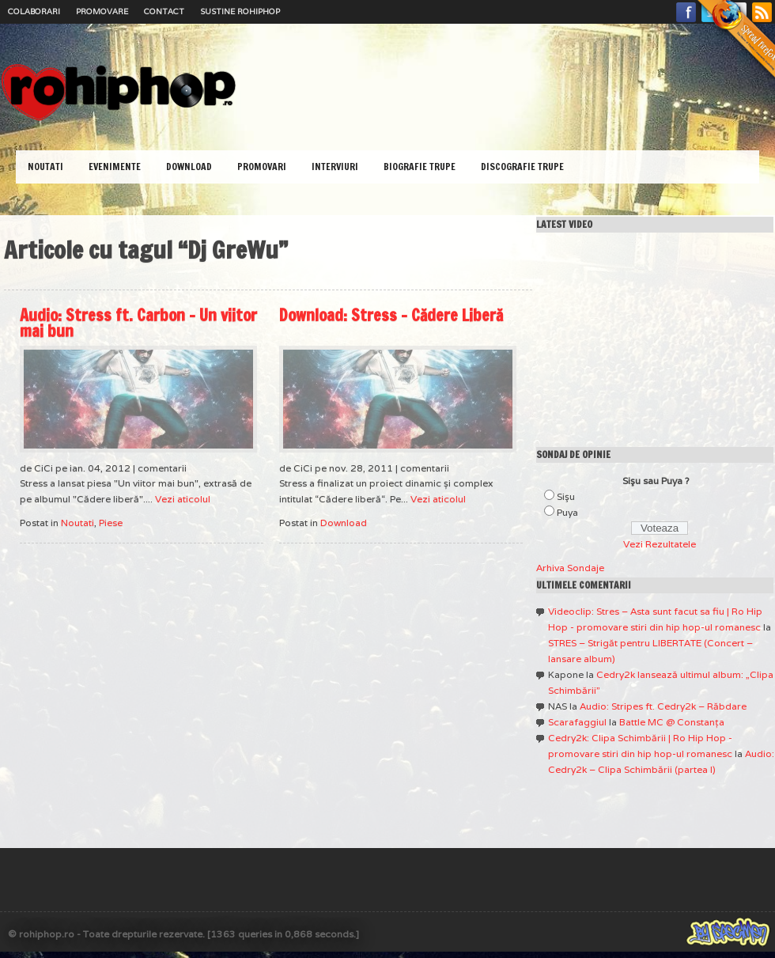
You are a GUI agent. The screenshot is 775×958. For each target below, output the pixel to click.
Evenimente (115, 166)
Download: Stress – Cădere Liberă (391, 315)
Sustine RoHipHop (240, 11)
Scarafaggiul (577, 722)
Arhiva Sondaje (570, 568)
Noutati (45, 166)
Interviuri (335, 166)
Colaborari (34, 11)
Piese (111, 522)
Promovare (102, 11)
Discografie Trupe (522, 166)
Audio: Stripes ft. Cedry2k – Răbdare (663, 706)
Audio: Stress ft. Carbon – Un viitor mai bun (138, 323)
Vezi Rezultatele (659, 544)
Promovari (261, 166)
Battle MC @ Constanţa (671, 722)
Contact (164, 11)
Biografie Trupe (420, 166)
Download (189, 166)
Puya (567, 512)
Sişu (566, 496)
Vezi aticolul (182, 499)
